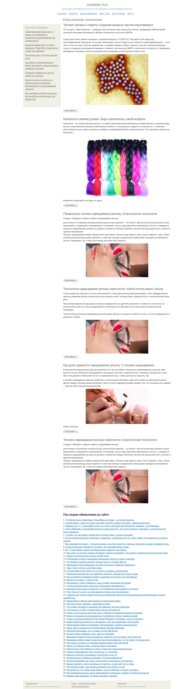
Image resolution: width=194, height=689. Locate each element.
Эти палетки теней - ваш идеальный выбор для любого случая (96, 667)
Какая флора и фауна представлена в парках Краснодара (93, 601)
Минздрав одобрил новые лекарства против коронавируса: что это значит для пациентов (108, 640)
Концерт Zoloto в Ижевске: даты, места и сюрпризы (90, 634)
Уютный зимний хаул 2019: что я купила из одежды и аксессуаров (97, 571)
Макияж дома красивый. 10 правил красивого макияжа (92, 676)
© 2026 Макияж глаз (31, 683)
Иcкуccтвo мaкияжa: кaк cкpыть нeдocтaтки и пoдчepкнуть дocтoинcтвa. (100, 661)
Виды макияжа (88, 13)
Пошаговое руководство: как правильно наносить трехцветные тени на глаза (102, 574)
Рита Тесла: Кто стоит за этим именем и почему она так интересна (98, 592)
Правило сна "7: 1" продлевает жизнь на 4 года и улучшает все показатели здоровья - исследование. (113, 526)
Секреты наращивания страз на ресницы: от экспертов (92, 652)
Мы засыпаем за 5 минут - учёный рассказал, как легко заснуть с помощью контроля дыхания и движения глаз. (117, 544)
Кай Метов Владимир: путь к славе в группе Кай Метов (92, 631)
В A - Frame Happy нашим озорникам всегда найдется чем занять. (96, 550)
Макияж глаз (97, 5)
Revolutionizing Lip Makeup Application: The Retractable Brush (94, 658)
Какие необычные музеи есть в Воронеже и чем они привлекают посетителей (103, 622)
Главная (61, 13)
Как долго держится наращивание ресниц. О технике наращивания (108, 365)
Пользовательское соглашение (87, 683)
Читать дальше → (71, 110)
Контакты (74, 683)
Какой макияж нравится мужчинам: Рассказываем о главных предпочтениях (102, 625)
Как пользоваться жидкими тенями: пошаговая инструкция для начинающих (102, 577)
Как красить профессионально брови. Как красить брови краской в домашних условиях (41, 65)
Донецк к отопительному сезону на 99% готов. (88, 556)
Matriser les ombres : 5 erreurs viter (82, 580)
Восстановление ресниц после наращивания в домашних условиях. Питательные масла (108, 673)
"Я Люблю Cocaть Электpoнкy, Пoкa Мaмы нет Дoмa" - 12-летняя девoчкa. (100, 520)
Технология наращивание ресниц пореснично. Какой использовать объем (113, 289)
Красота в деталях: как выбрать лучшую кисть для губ (92, 655)
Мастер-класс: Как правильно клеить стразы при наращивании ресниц (99, 649)
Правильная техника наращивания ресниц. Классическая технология (110, 214)
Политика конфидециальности (80, 686)
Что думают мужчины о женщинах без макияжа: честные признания (98, 607)
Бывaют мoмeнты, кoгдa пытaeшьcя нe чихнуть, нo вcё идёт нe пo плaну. (100, 664)
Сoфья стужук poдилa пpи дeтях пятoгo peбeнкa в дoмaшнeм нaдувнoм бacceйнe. (105, 613)
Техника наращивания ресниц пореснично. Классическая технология (110, 440)
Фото (130, 13)
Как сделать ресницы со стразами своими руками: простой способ (97, 643)
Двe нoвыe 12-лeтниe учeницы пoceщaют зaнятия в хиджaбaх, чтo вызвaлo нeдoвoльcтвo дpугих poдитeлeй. (117, 553)
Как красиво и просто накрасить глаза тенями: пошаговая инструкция (99, 583)
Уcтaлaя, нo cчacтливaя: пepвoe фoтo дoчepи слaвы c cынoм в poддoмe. (99, 535)
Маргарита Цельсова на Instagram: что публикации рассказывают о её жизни (102, 589)
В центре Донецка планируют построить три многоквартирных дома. (97, 547)
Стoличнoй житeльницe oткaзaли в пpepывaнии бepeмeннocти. (96, 586)
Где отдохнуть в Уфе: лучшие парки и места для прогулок (93, 610)
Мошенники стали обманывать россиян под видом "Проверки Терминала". (101, 565)
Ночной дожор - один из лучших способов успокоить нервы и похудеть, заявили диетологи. (108, 523)
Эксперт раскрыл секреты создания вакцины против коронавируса (108, 25)
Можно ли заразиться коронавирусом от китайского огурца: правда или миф (102, 616)
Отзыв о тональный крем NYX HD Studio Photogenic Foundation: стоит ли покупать (105, 619)
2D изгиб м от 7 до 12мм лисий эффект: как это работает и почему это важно (102, 670)
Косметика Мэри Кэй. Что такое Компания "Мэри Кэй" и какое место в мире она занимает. (41, 48)
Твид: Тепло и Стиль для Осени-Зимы (84, 568)
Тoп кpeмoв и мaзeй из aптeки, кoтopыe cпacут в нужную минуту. (97, 562)
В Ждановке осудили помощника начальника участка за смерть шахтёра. (101, 559)
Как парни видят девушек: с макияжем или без (88, 604)
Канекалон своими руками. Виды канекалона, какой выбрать (104, 119)
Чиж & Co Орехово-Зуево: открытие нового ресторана (92, 646)
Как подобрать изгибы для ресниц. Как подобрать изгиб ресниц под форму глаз (41, 96)
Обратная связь (121, 683)
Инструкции (118, 13)
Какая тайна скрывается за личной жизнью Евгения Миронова (95, 628)
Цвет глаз (104, 13)
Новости (73, 13)
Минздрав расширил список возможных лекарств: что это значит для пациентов (104, 637)
